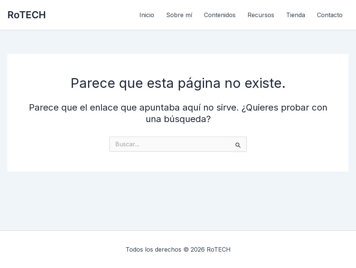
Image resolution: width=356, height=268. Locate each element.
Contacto (330, 15)
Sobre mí (179, 15)
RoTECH (26, 14)
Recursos (260, 15)
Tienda (295, 15)
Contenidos (220, 15)
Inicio (146, 15)
